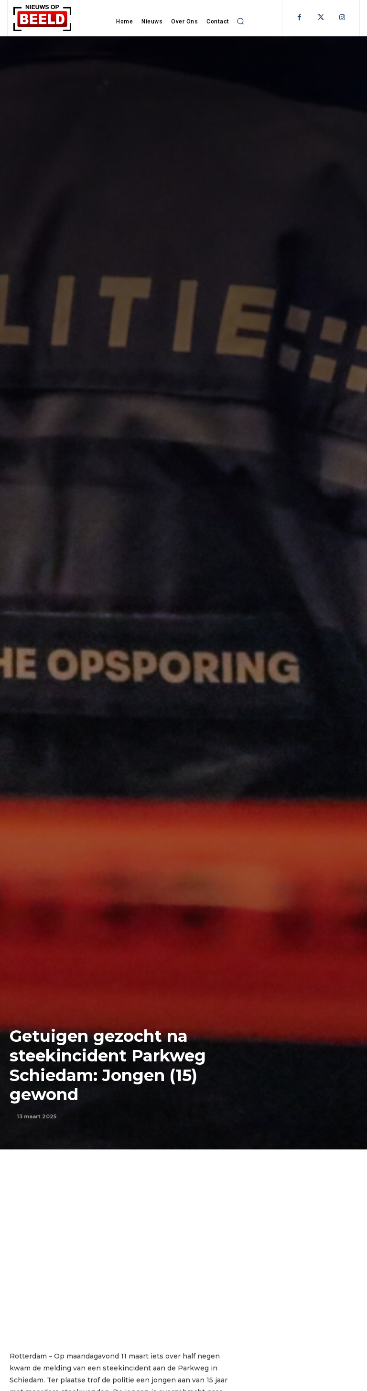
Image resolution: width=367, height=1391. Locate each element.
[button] (241, 21)
